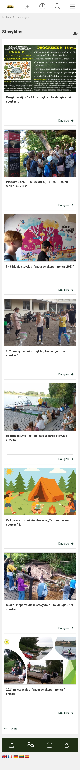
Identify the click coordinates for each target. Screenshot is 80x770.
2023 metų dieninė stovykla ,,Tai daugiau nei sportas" (35, 353)
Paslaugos (23, 17)
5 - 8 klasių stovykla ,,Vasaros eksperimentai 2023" (40, 266)
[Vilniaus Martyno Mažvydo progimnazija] (10, 6)
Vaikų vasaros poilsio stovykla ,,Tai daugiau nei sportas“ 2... (37, 522)
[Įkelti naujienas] (27, 6)
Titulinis (6, 17)
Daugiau (63, 120)
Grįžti (13, 729)
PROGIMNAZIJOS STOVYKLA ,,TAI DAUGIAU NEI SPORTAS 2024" (37, 184)
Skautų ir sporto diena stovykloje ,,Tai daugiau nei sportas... (39, 607)
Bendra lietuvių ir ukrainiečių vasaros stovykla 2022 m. (36, 438)
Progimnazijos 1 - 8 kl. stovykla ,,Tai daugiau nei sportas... (38, 99)
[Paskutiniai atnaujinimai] (42, 6)
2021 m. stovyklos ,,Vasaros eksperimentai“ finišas (35, 691)
